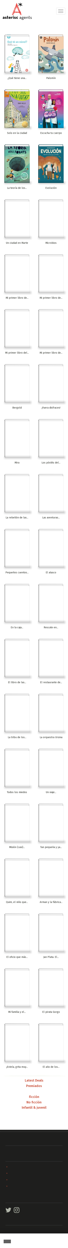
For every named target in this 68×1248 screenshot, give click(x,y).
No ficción (34, 1102)
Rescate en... (51, 627)
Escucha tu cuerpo (51, 133)
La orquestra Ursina (51, 737)
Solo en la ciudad (17, 133)
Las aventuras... (51, 517)
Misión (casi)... (17, 847)
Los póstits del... (51, 462)
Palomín (51, 78)
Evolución (51, 188)
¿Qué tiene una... (17, 78)
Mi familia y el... (17, 1012)
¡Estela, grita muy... (17, 1067)
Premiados (34, 1086)
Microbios (51, 243)
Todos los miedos (17, 792)
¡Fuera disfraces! (51, 407)
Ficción (34, 1097)
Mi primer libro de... (17, 297)
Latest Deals (34, 1080)
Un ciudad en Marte (17, 243)
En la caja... (17, 627)
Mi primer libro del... (17, 352)
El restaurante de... (51, 682)
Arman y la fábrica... (51, 902)
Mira (17, 462)
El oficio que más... (17, 957)
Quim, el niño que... (17, 902)
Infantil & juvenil (34, 1108)
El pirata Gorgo (51, 1012)
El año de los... (51, 1067)
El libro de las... (17, 682)
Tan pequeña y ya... (51, 847)
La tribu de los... (17, 737)
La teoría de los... (17, 188)
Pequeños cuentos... (17, 572)
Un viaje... (51, 792)
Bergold (17, 407)
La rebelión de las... (17, 517)
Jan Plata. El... (51, 957)
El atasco (51, 572)
